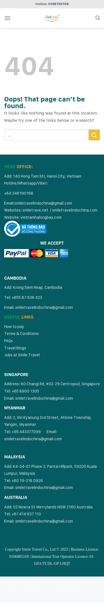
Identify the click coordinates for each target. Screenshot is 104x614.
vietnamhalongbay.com (41, 217)
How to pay (14, 326)
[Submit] (94, 135)
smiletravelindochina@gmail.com (43, 203)
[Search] (97, 18)
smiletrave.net (35, 210)
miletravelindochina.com (75, 210)
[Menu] (7, 18)
